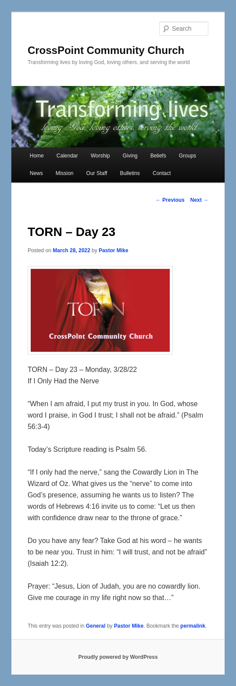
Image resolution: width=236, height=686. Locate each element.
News (36, 173)
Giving (130, 156)
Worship (100, 156)
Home (37, 156)
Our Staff (96, 173)
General (96, 626)
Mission (65, 173)
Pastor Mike (113, 250)
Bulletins (130, 173)
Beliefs (158, 156)
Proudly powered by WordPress (117, 657)
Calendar (67, 156)
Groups (187, 156)
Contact (162, 173)
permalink (192, 626)
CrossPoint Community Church (106, 50)
